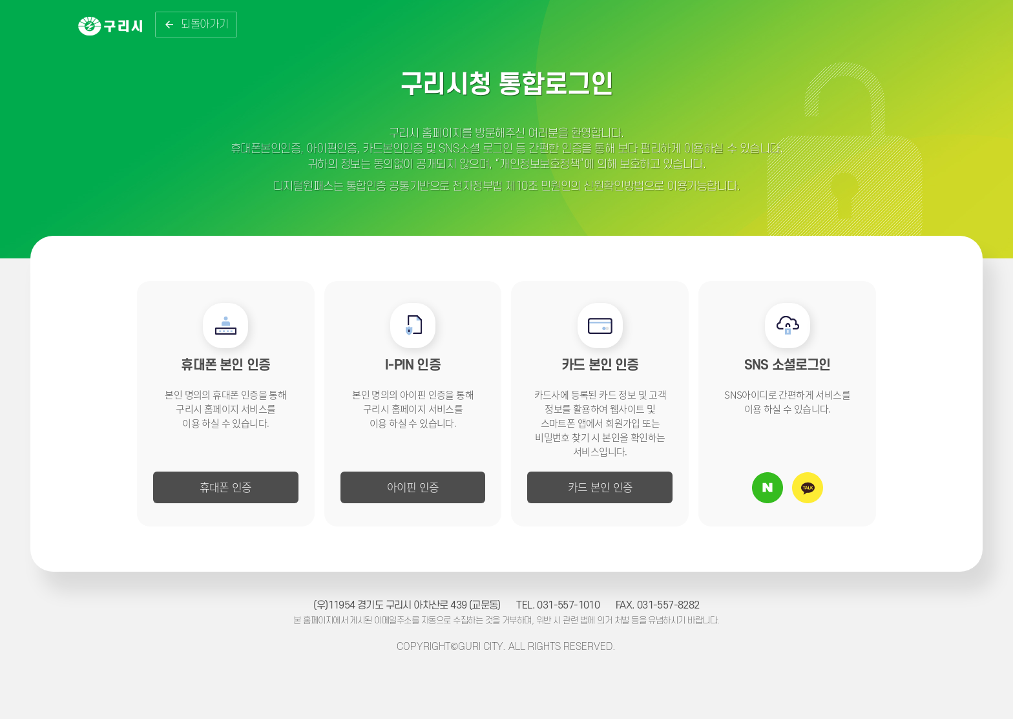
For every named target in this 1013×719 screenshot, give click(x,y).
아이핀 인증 (413, 487)
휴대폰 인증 (226, 487)
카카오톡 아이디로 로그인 (807, 488)
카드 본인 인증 (600, 487)
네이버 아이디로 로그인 (767, 488)
